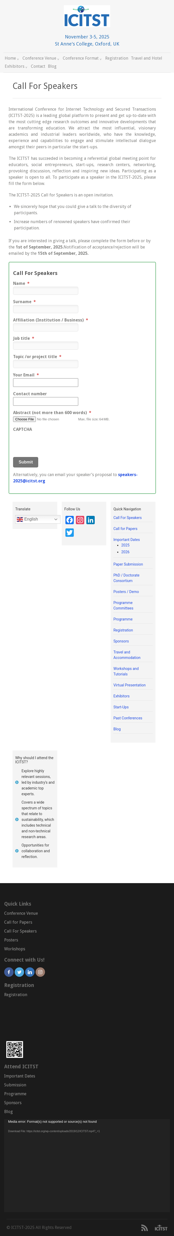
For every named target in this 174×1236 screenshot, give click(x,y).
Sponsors (121, 641)
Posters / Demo (126, 592)
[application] (87, 1165)
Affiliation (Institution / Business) (50, 320)
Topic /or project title (37, 356)
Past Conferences (127, 718)
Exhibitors (16, 66)
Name (21, 283)
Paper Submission (128, 564)
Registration (116, 58)
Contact (38, 66)
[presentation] (53, 443)
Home (12, 58)
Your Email (26, 375)
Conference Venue (41, 58)
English (27, 519)
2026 (125, 552)
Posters (11, 940)
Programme (122, 619)
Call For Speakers (127, 518)
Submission (15, 1084)
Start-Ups (120, 707)
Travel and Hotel (146, 58)
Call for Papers (125, 529)
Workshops (14, 948)
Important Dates (126, 540)
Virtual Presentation (129, 685)
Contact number (30, 393)
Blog (52, 66)
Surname (24, 301)
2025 (125, 545)
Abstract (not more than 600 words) (52, 412)
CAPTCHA (22, 429)
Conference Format (82, 58)
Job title (23, 338)
